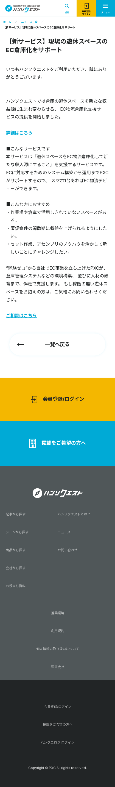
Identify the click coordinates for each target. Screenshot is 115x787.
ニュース (64, 532)
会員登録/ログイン (57, 399)
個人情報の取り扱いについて (57, 649)
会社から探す (16, 568)
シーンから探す (17, 532)
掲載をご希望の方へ (57, 443)
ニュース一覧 (29, 21)
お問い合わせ (67, 550)
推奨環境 (57, 613)
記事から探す (16, 514)
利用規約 (57, 631)
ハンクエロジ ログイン (57, 742)
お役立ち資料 (16, 586)
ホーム (7, 21)
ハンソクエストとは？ (74, 514)
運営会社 (57, 667)
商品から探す (16, 550)
